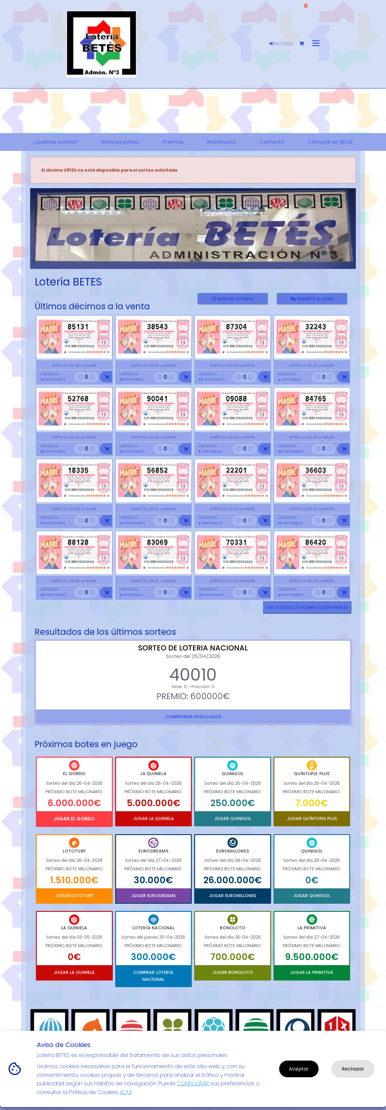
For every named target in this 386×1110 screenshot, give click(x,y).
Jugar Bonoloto (232, 972)
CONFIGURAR (193, 1083)
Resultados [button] (221, 141)
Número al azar (311, 298)
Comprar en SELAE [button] (330, 141)
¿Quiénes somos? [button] (55, 141)
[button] (54, 236)
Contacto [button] (272, 141)
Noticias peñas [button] (120, 141)
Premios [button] (173, 141)
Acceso (281, 44)
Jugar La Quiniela (153, 818)
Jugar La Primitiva (311, 972)
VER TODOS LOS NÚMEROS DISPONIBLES (307, 607)
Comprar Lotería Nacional (153, 975)
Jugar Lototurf (74, 896)
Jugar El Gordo (74, 818)
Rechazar (353, 1068)
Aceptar (299, 1068)
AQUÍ (126, 1092)
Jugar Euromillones (232, 896)
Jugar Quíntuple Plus (312, 818)
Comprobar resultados (193, 717)
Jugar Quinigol (232, 818)
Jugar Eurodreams (153, 896)
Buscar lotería (232, 298)
